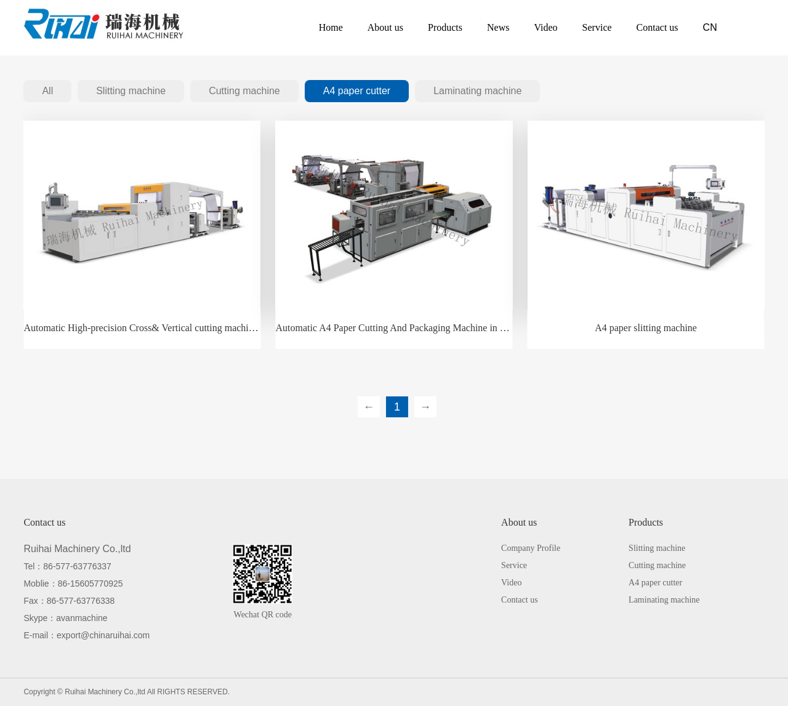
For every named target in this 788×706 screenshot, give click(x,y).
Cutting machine (244, 91)
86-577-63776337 (77, 566)
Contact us (657, 27)
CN (710, 27)
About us (385, 27)
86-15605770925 (90, 583)
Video (545, 27)
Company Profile (530, 548)
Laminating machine (477, 91)
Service (597, 27)
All (47, 91)
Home (331, 27)
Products (445, 27)
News (498, 27)
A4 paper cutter (356, 91)
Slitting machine (131, 91)
